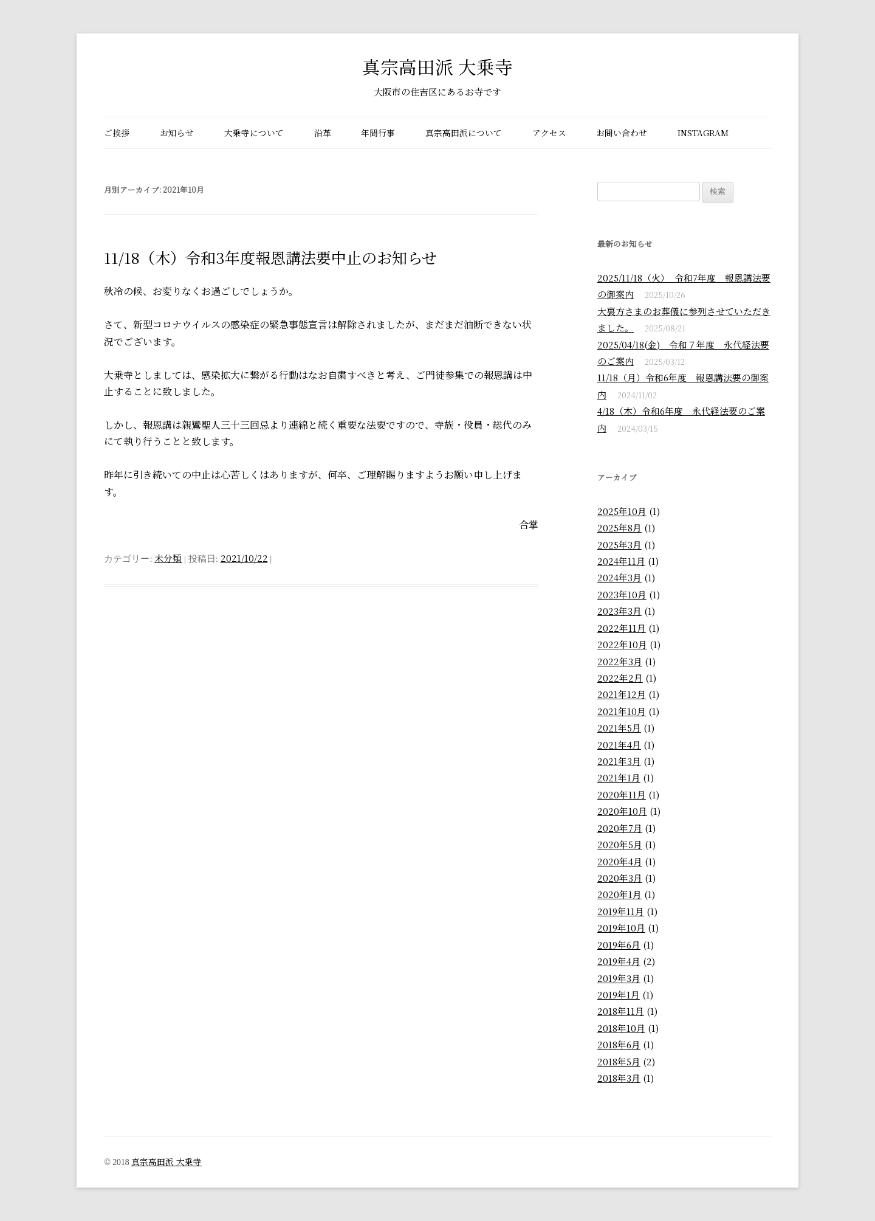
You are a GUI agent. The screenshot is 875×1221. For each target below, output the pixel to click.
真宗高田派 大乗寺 (437, 66)
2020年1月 (619, 894)
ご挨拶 (116, 132)
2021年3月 (619, 761)
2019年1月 (618, 994)
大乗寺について (254, 132)
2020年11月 (621, 794)
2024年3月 (619, 577)
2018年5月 (618, 1061)
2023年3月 (619, 610)
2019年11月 (620, 911)
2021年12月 (621, 694)
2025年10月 (622, 511)
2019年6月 (618, 944)
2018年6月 (618, 1044)
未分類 (168, 558)
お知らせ (177, 132)
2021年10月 (621, 711)
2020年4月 (619, 861)
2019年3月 (618, 978)
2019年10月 (621, 927)
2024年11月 (621, 561)
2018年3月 (618, 1077)
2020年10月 (622, 810)
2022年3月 (619, 661)
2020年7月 (619, 827)
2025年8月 (619, 527)
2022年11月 (621, 627)
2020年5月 (619, 844)
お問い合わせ (621, 132)
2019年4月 (618, 961)
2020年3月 (619, 877)
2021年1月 (618, 777)
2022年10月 (622, 644)
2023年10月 (622, 594)
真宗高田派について (463, 132)
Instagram (703, 132)
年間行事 (378, 132)
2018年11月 (620, 1011)
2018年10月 (621, 1028)
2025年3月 (619, 544)
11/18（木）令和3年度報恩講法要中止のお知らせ (270, 257)
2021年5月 (619, 727)
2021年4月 (619, 744)
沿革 (322, 132)
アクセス (549, 132)
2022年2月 (620, 677)
